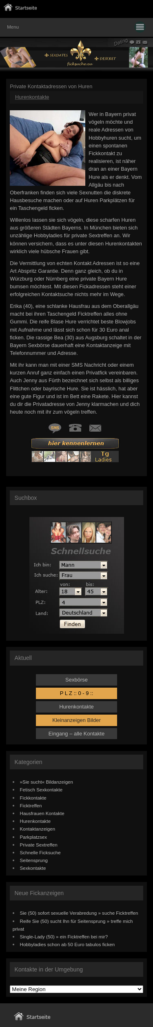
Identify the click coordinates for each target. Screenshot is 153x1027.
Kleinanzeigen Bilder (76, 720)
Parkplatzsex (33, 837)
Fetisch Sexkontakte (41, 789)
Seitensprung (34, 860)
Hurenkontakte (32, 97)
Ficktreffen (31, 805)
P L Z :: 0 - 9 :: (76, 693)
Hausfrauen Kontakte (42, 813)
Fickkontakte (33, 797)
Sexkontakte (33, 868)
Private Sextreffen (39, 844)
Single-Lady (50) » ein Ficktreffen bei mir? (64, 936)
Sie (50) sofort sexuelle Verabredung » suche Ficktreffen (79, 913)
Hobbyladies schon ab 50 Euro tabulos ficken (67, 944)
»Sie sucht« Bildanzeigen (46, 781)
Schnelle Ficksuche (40, 852)
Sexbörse (76, 680)
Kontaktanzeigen (37, 828)
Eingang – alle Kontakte (76, 734)
